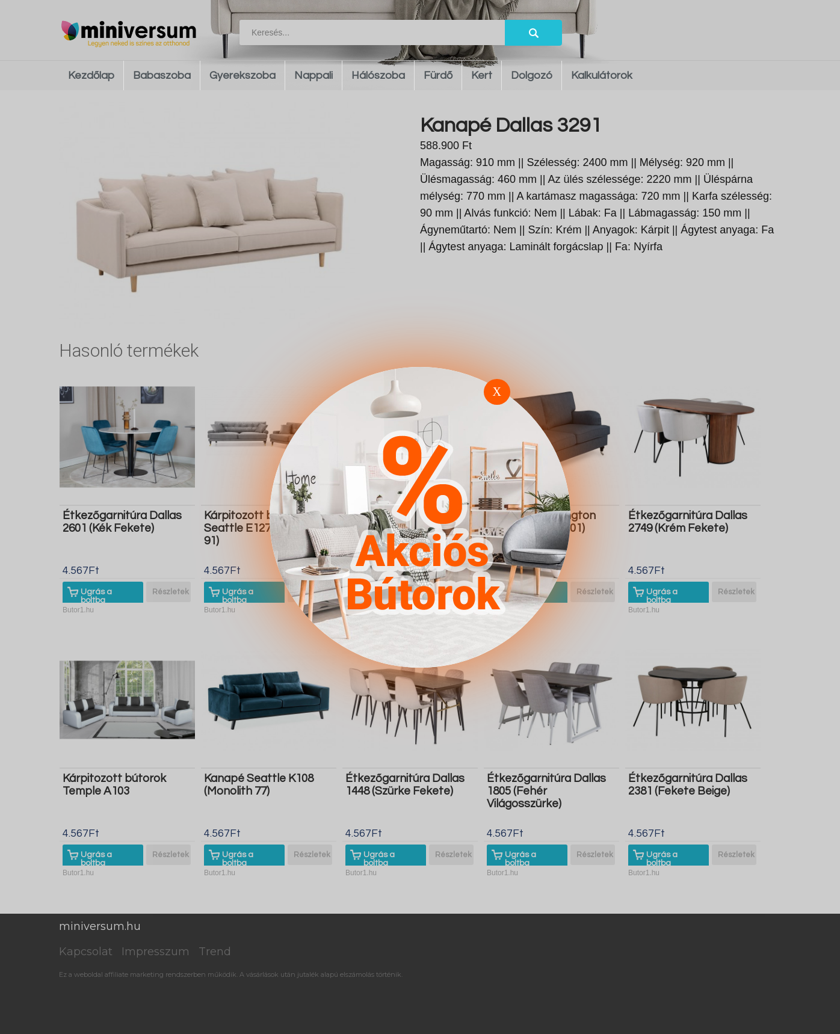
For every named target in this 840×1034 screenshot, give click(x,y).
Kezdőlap (91, 75)
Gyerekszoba (242, 75)
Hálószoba (378, 75)
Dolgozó (531, 75)
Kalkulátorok (601, 75)
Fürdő (438, 75)
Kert (481, 75)
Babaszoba (162, 75)
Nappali (313, 75)
